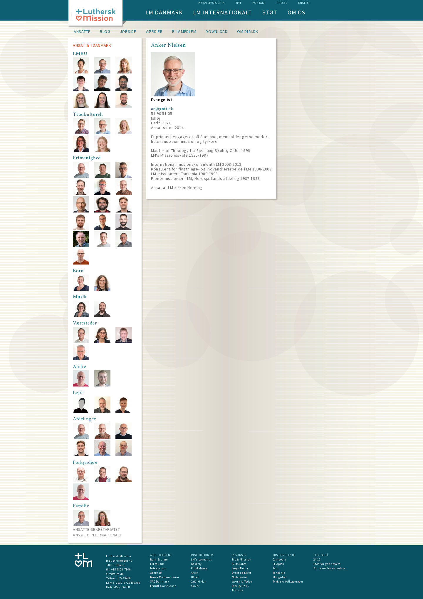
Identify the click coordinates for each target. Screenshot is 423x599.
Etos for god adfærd (327, 564)
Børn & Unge (159, 559)
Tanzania (279, 573)
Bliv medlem (184, 31)
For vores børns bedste (329, 568)
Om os (296, 12)
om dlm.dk (247, 31)
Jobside (128, 31)
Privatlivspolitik (211, 3)
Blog (105, 31)
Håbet (195, 577)
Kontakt (259, 3)
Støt (269, 12)
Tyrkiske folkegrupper (288, 581)
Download (217, 31)
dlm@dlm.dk (115, 574)
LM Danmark (164, 12)
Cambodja (279, 559)
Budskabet (239, 564)
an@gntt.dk (162, 108)
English (304, 3)
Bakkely (196, 564)
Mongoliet (280, 577)
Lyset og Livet (241, 573)
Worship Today (242, 581)
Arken (195, 573)
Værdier (154, 31)
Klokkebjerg (199, 568)
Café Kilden (199, 581)
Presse (282, 3)
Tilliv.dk (238, 590)
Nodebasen (239, 577)
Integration (158, 568)
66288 (126, 587)
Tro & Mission (241, 559)
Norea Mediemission (164, 577)
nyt (238, 3)
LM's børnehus (201, 559)
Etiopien (278, 564)
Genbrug (156, 573)
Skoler (195, 586)
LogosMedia (240, 568)
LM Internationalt (222, 12)
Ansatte (82, 31)
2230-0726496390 (128, 583)
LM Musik (157, 564)
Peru (276, 568)
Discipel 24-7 (241, 586)
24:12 (317, 559)
